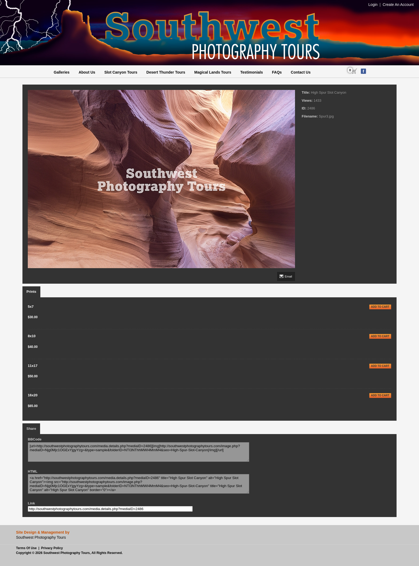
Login (373, 4)
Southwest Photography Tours (66, 553)
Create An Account (398, 4)
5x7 (31, 307)
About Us (87, 72)
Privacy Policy (52, 548)
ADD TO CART (380, 306)
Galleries (61, 72)
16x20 (32, 395)
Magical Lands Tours (212, 72)
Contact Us (301, 72)
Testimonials (251, 72)
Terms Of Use (26, 548)
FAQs (277, 72)
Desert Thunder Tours (165, 72)
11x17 (32, 366)
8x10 (32, 336)
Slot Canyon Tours (120, 72)
